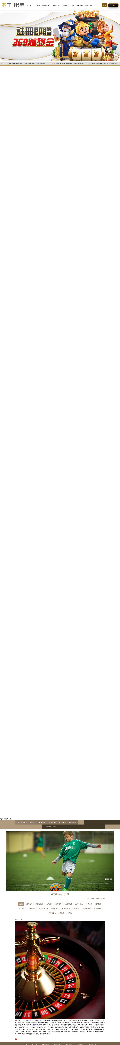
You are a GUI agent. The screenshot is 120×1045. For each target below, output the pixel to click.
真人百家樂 (62, 822)
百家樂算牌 (43, 822)
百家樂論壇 (72, 822)
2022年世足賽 (43, 895)
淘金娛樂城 (55, 895)
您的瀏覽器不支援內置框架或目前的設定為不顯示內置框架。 (60, 33)
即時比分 (89, 891)
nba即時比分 (66, 895)
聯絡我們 (85, 822)
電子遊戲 (24, 822)
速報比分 (29, 891)
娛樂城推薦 (39, 891)
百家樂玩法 (33, 822)
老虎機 (69, 900)
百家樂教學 (68, 891)
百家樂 (21, 891)
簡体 (91, 822)
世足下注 (22, 895)
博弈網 (42, 1007)
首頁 (17, 822)
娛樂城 (61, 900)
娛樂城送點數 (36, 1011)
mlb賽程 (76, 895)
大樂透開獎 (31, 895)
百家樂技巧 (52, 822)
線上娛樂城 (97, 895)
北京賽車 (59, 891)
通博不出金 (79, 891)
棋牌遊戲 (98, 891)
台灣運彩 (49, 891)
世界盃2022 (52, 900)
